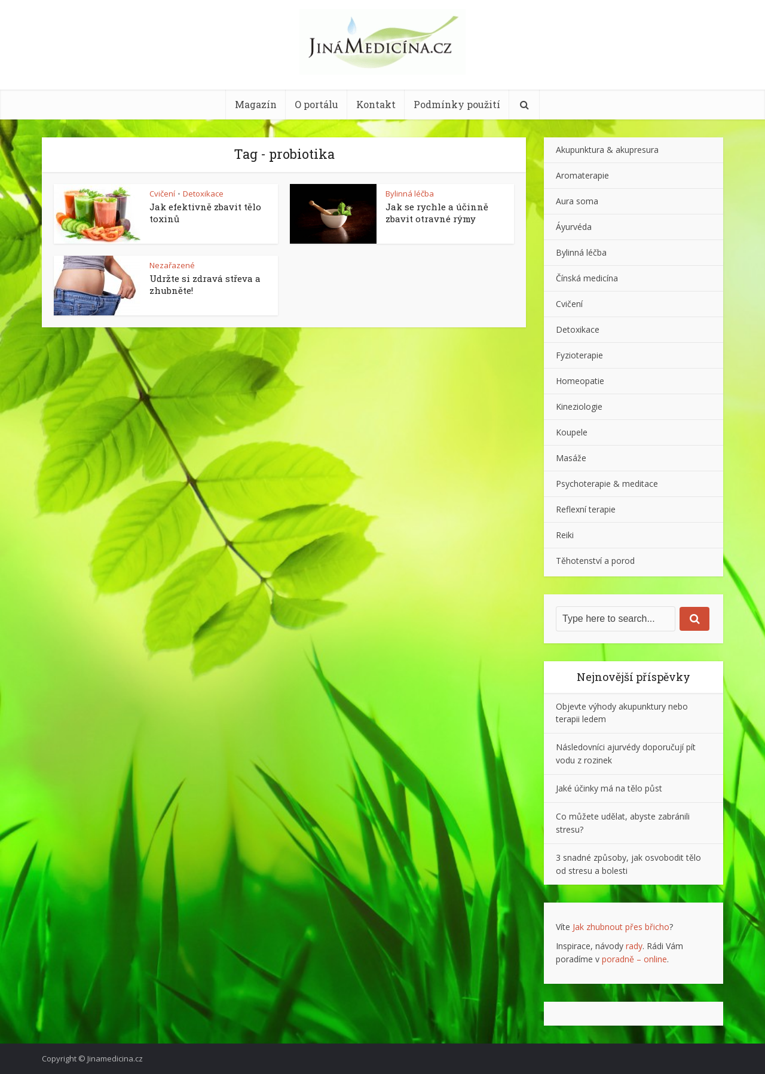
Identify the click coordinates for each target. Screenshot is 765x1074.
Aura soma (577, 201)
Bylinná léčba (409, 193)
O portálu (316, 104)
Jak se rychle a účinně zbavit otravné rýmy (436, 213)
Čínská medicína (587, 278)
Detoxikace (203, 193)
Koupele (571, 432)
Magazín (256, 104)
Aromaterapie (582, 175)
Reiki (565, 535)
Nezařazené (172, 265)
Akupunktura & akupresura (607, 149)
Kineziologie (579, 406)
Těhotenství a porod (595, 560)
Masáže (571, 458)
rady (634, 946)
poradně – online (634, 959)
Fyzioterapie (579, 355)
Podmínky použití (457, 104)
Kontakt (376, 104)
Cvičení (162, 193)
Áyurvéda (574, 226)
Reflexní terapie (586, 509)
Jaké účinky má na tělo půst (609, 788)
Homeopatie (580, 380)
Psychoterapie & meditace (607, 483)
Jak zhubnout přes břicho (621, 926)
